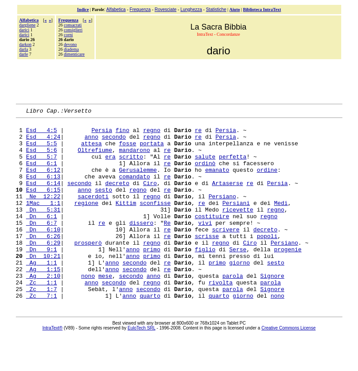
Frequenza (140, 9)
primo (151, 277)
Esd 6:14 (43, 197)
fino (122, 134)
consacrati (73, 25)
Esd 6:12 (43, 182)
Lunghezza (191, 9)
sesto (103, 205)
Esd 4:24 (43, 142)
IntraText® (52, 365)
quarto (149, 333)
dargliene (27, 25)
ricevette (237, 229)
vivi (205, 245)
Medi (281, 221)
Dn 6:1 (41, 237)
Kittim (126, 221)
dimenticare (74, 54)
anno (91, 142)
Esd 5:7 (41, 166)
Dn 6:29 (43, 269)
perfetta (232, 166)
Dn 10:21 (43, 285)
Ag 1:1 (41, 293)
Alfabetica (116, 9)
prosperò (88, 269)
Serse (237, 277)
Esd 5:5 (41, 150)
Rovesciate (165, 9)
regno (151, 134)
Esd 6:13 (43, 189)
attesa (91, 150)
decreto (117, 197)
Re (167, 245)
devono (70, 44)
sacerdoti (93, 213)
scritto (131, 166)
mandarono (134, 158)
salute (205, 166)
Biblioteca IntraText (262, 9)
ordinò (205, 174)
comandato (134, 189)
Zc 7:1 (41, 333)
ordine (267, 182)
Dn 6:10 (43, 253)
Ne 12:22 (43, 213)
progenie (287, 277)
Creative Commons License (288, 365)
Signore (272, 309)
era (110, 166)
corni (68, 34)
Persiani (236, 221)
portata (151, 150)
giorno (239, 293)
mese (105, 309)
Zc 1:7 (41, 325)
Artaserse (227, 197)
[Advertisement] (179, 80)
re (198, 134)
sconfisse (154, 221)
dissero (141, 245)
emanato (217, 182)
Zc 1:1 (41, 317)
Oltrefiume (95, 158)
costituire (212, 237)
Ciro (150, 197)
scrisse (207, 261)
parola (232, 309)
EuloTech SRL (141, 365)
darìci (24, 34)
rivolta (220, 317)
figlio (205, 277)
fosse (127, 150)
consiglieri (73, 29)
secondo (114, 142)
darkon (25, 44)
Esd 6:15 (43, 205)
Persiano (222, 213)
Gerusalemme (138, 182)
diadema (71, 49)
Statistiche (216, 9)
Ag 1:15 (43, 301)
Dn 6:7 (41, 245)
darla (23, 49)
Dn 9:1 (41, 277)
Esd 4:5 (41, 134)
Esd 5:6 (41, 158)
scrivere (225, 253)
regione (86, 221)
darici (24, 29)
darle (23, 54)
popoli (267, 261)
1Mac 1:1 (43, 221)
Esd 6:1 (41, 174)
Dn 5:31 (43, 229)
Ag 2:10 (43, 309)
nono (88, 309)
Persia (101, 134)
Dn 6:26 (43, 261)
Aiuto (235, 9)
